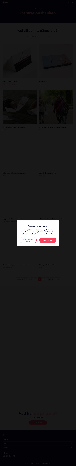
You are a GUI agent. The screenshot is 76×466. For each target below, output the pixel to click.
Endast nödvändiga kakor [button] (28, 240)
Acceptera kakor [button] (48, 240)
